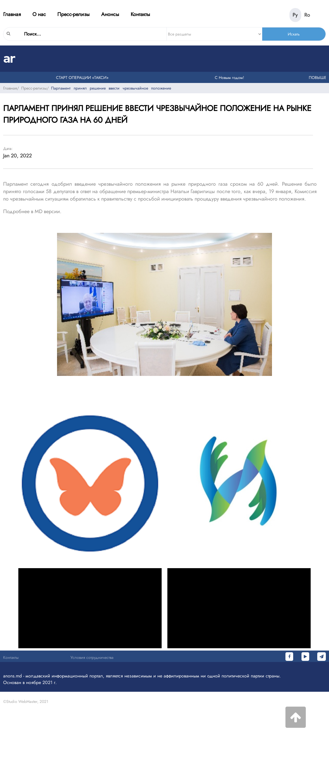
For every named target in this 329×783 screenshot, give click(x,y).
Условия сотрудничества (91, 657)
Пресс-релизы (73, 14)
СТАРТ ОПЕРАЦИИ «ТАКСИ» (83, 77)
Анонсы (110, 14)
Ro (307, 15)
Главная (12, 14)
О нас (39, 14)
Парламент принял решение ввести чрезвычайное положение (111, 88)
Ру (295, 15)
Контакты (140, 14)
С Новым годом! (230, 77)
